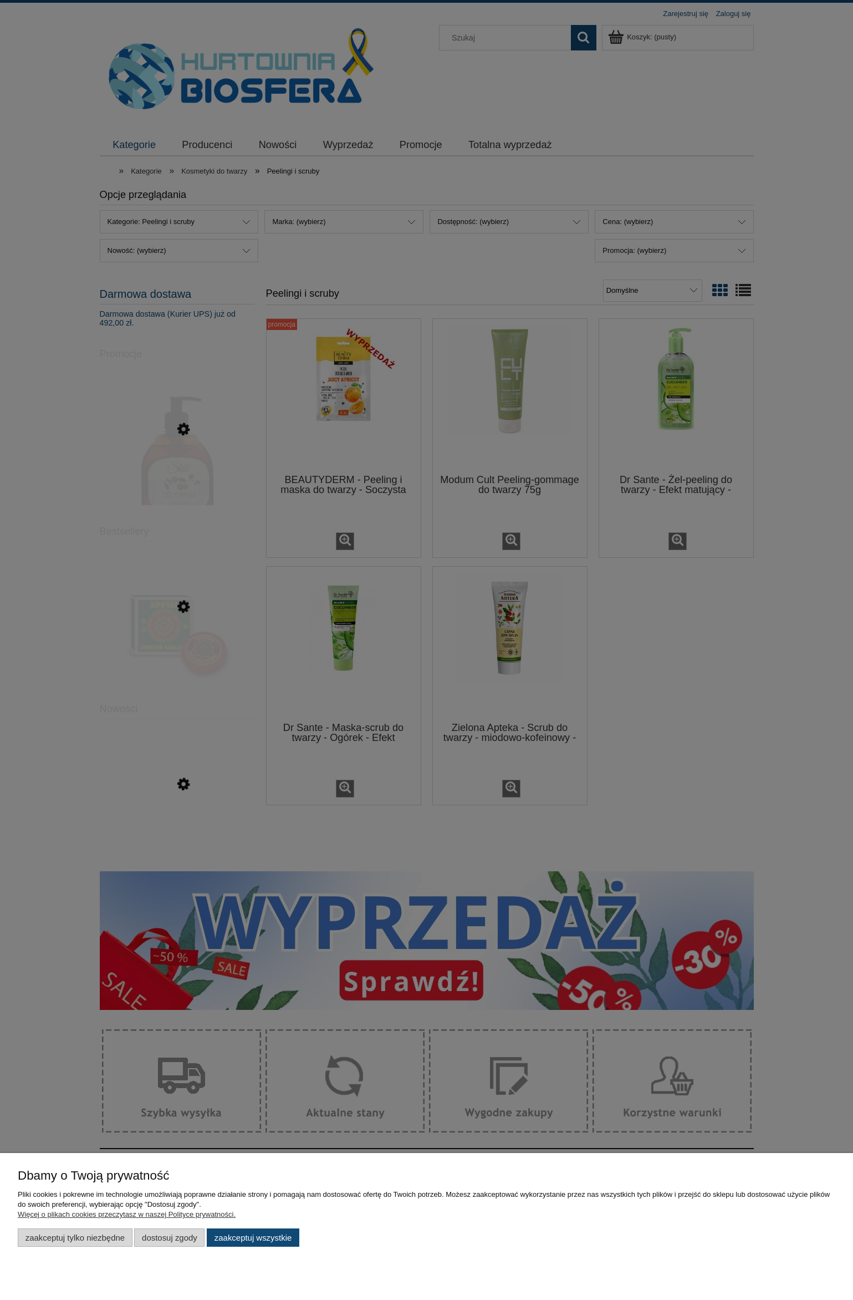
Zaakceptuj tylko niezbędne (75, 1237)
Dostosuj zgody (169, 1237)
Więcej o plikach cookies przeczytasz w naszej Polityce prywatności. (127, 1214)
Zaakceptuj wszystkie (253, 1237)
